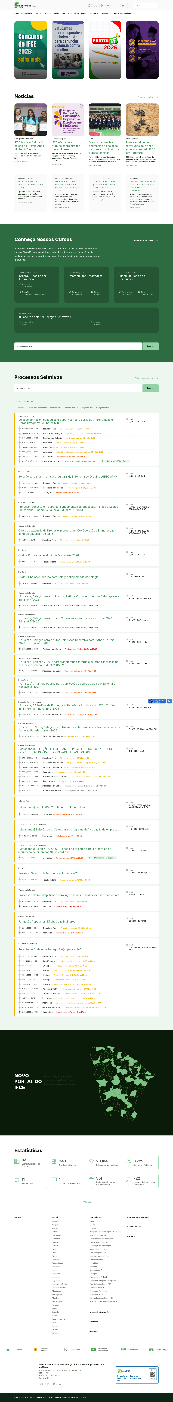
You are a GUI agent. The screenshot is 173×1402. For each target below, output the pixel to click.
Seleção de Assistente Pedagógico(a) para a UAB (50, 949)
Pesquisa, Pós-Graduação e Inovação (105, 1232)
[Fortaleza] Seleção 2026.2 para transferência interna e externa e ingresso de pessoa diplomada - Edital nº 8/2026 (68, 663)
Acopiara (55, 1225)
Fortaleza (56, 1260)
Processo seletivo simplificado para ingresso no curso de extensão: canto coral (69, 895)
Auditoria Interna (96, 1260)
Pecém (55, 1308)
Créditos (131, 1236)
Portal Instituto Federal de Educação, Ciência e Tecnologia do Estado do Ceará (25, 5)
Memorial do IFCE (97, 1287)
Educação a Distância (98, 1242)
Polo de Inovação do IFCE (100, 1284)
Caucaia (55, 1246)
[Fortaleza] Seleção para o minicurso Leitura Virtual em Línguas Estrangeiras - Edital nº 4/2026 (68, 598)
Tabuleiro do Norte (59, 1319)
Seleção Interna (102, 408)
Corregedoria (95, 1273)
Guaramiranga (57, 1263)
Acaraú (55, 1221)
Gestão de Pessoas (98, 1235)
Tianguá (55, 1326)
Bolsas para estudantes (37, 408)
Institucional (59, 13)
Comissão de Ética (97, 1270)
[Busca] (146, 5)
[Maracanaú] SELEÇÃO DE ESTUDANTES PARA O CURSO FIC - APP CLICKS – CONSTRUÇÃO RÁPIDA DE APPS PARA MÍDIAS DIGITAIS (67, 750)
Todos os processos (147, 378)
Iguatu (54, 1270)
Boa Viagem (57, 1235)
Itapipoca (56, 1273)
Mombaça (56, 1298)
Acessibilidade (134, 1227)
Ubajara (55, 1329)
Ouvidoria (93, 1266)
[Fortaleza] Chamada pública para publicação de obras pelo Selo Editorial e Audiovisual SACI (66, 685)
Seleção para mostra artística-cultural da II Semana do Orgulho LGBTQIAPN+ (67, 476)
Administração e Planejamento (102, 1239)
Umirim (55, 1333)
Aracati (55, 1228)
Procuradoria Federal (98, 1277)
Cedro (54, 1249)
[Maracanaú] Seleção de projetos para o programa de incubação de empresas (68, 829)
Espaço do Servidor (98, 1294)
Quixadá (55, 1312)
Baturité (55, 1232)
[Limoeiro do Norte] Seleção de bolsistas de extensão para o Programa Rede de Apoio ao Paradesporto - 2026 (69, 729)
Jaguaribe (56, 1277)
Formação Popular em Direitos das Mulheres (46, 921)
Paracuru (55, 1305)
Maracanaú (56, 1291)
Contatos (94, 13)
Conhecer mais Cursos (146, 240)
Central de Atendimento (123, 13)
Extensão (93, 1228)
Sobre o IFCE (95, 1221)
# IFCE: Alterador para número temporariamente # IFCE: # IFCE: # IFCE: (78, 388)
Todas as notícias (148, 97)
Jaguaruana (56, 1280)
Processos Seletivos (23, 13)
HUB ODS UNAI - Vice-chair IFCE (103, 1301)
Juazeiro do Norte (59, 1284)
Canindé (55, 1242)
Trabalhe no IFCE (71, 408)
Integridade (94, 1263)
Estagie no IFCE (87, 408)
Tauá (54, 1322)
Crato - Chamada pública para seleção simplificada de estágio (58, 577)
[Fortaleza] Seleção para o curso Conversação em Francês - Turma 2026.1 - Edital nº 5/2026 (67, 620)
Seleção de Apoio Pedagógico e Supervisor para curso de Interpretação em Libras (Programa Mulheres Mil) (66, 421)
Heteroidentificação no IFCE (101, 1298)
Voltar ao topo (88, 1202)
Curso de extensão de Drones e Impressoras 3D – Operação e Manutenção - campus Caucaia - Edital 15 (67, 532)
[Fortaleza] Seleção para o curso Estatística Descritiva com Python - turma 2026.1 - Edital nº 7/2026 (66, 641)
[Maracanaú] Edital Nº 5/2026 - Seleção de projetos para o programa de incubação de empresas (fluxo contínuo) (64, 850)
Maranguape (57, 1294)
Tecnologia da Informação (100, 1246)
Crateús (55, 1253)
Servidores (21, 408)
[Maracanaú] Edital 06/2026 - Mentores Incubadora (51, 807)
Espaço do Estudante (98, 1291)
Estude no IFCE (55, 408)
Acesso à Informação (77, 13)
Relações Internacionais (99, 1256)
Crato (54, 1256)
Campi (48, 13)
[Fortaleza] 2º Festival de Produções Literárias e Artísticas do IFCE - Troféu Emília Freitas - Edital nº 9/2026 (66, 707)
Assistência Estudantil (98, 1249)
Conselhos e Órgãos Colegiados (103, 1280)
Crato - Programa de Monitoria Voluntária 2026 (48, 555)
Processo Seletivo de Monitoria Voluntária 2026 (48, 873)
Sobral (54, 1315)
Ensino (92, 1225)
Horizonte (56, 1266)
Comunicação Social (98, 1253)
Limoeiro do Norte (59, 1287)
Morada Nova (57, 1301)
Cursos (38, 13)
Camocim (56, 1239)
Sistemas (105, 13)
